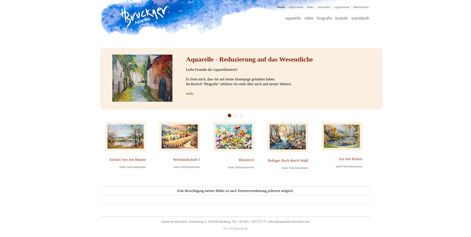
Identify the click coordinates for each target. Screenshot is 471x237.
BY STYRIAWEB (235, 228)
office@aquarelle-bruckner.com (289, 221)
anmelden (324, 7)
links (310, 7)
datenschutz (361, 7)
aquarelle (293, 18)
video (308, 18)
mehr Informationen (133, 167)
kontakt (341, 18)
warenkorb (360, 18)
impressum (296, 7)
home (281, 7)
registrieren (341, 7)
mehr (189, 94)
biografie (324, 18)
